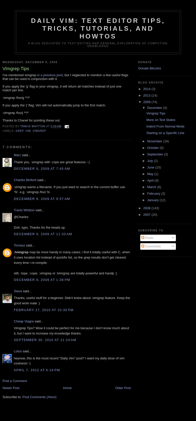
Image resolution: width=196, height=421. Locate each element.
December (155, 108)
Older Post (123, 388)
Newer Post (11, 388)
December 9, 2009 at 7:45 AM (42, 169)
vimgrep (39, 131)
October (153, 148)
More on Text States (160, 120)
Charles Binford (25, 180)
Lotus (18, 351)
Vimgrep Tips (155, 113)
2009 (147, 102)
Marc (17, 155)
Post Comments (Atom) (40, 397)
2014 (147, 89)
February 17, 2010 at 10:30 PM (44, 310)
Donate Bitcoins (149, 68)
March (152, 187)
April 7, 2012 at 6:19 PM (37, 370)
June (151, 167)
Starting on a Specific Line (165, 133)
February (154, 193)
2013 (147, 95)
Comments (151, 246)
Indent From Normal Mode (165, 126)
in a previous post (50, 75)
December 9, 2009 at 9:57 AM (42, 199)
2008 (147, 208)
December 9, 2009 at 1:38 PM (42, 280)
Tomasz (19, 245)
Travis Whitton (24, 210)
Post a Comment (15, 381)
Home (67, 388)
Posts (147, 238)
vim (28, 131)
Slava (18, 291)
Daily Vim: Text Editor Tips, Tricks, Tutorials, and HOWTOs (98, 28)
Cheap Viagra (24, 321)
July (150, 161)
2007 (147, 215)
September (155, 154)
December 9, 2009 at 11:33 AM (43, 234)
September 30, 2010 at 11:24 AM (45, 340)
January (153, 200)
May (150, 174)
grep (19, 131)
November (155, 141)
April (151, 180)
